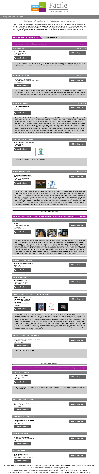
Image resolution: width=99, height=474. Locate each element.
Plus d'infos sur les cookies (15, 472)
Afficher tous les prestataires (49, 211)
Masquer (83, 44)
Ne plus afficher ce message (32, 472)
